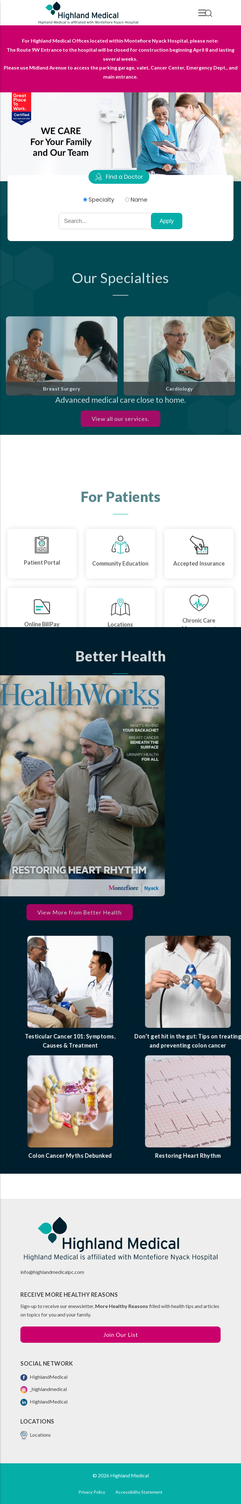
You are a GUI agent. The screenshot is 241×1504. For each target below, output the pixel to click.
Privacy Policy (91, 1492)
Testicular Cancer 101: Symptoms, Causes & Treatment (108, 1041)
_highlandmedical (43, 1389)
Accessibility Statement (139, 1492)
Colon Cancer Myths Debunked (109, 1155)
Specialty (101, 199)
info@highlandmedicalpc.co (50, 1272)
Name (139, 199)
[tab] (118, 177)
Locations (35, 1435)
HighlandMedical (43, 1377)
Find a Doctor (124, 177)
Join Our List (120, 1334)
